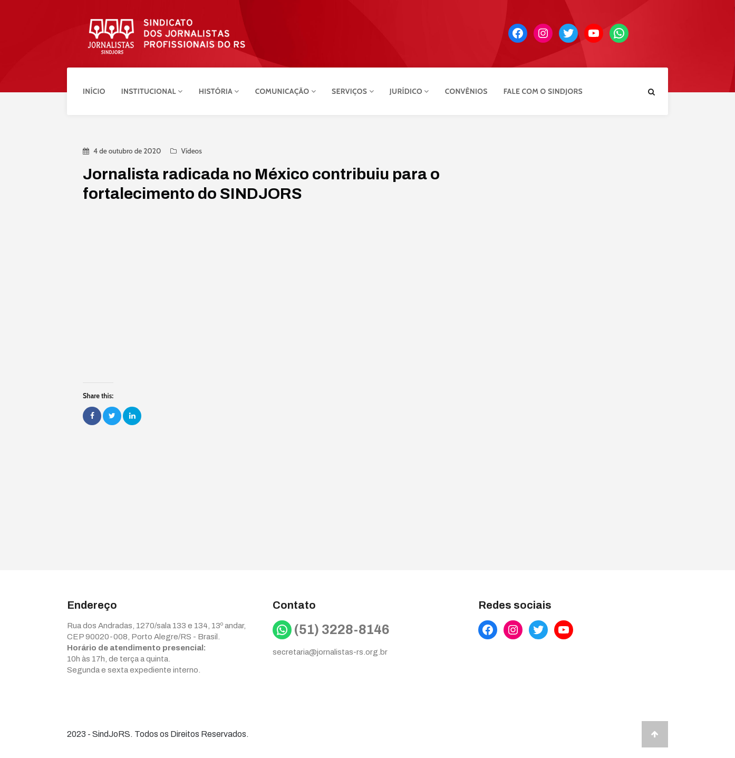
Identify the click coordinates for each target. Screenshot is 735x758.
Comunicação (285, 91)
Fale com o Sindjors (543, 91)
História (219, 91)
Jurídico (409, 91)
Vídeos (191, 151)
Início (94, 91)
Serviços (353, 91)
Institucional (152, 91)
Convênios (466, 91)
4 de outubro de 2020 (127, 151)
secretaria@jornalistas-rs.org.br (330, 652)
